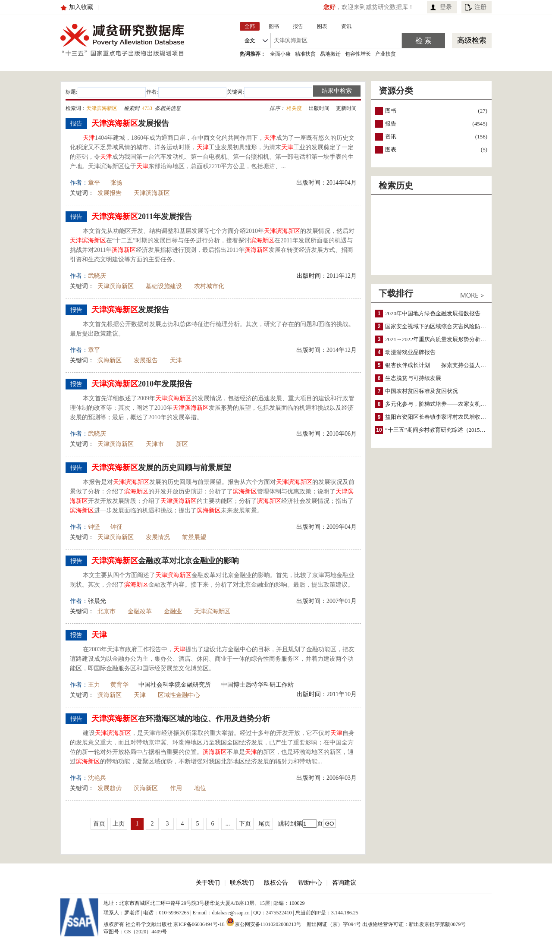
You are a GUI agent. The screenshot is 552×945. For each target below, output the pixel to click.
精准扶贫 (305, 54)
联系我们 (242, 882)
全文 (250, 41)
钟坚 (94, 527)
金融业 (173, 611)
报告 (390, 123)
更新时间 (346, 108)
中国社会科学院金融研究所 (174, 684)
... (228, 823)
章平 (94, 182)
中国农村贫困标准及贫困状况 (421, 391)
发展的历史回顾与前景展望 (161, 467)
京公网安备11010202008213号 (264, 921)
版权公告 (276, 882)
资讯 (390, 136)
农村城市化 (209, 286)
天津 (176, 360)
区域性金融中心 (179, 695)
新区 (182, 444)
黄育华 (119, 684)
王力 (94, 684)
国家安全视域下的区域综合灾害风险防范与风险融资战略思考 (460, 326)
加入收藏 (81, 7)
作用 (176, 788)
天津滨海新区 (152, 193)
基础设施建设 (164, 286)
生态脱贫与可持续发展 (413, 378)
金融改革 (140, 611)
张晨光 (97, 601)
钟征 (116, 527)
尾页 (264, 823)
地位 (200, 788)
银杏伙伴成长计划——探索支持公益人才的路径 (444, 365)
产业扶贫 (385, 54)
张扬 (116, 182)
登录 (446, 7)
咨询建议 (344, 882)
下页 (245, 823)
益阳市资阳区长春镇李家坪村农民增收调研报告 (444, 417)
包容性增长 (358, 54)
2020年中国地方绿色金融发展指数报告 (432, 313)
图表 (390, 149)
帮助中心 (310, 882)
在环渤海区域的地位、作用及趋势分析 (180, 718)
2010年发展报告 (141, 384)
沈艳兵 (97, 778)
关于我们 (208, 882)
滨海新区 (109, 360)
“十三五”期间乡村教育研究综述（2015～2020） (443, 430)
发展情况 (158, 537)
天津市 (155, 444)
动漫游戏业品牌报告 (410, 352)
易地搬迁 (330, 54)
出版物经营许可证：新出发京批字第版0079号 (414, 924)
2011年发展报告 (141, 216)
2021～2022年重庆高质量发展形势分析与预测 (441, 339)
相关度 (294, 108)
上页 (119, 823)
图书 (390, 110)
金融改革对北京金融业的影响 (165, 560)
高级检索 (471, 40)
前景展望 (194, 537)
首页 (99, 823)
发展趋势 (109, 788)
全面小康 (280, 54)
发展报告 (130, 123)
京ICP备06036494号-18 (199, 924)
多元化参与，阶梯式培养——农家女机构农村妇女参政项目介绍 (463, 404)
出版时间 (319, 108)
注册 (480, 7)
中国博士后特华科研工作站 (257, 684)
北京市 (106, 611)
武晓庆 (97, 276)
